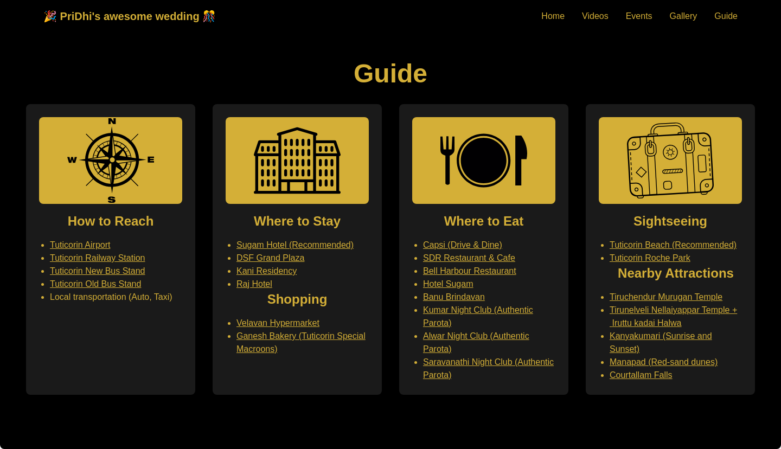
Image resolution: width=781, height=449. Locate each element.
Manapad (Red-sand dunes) (664, 362)
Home (553, 16)
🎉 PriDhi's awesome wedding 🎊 (129, 16)
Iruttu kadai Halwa (646, 323)
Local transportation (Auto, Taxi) (111, 297)
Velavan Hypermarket (277, 323)
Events (639, 16)
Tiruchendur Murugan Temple (666, 297)
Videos (595, 16)
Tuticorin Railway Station (97, 257)
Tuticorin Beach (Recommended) (673, 244)
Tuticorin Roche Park (650, 257)
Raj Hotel (254, 283)
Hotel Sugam (448, 283)
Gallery (683, 16)
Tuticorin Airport (80, 244)
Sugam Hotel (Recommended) (295, 244)
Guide (726, 16)
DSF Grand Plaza (270, 257)
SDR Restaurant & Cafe (469, 257)
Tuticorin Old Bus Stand (95, 283)
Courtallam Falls (641, 375)
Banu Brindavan (454, 297)
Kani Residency (266, 270)
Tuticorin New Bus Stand (97, 270)
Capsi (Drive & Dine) (462, 244)
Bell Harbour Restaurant (469, 270)
